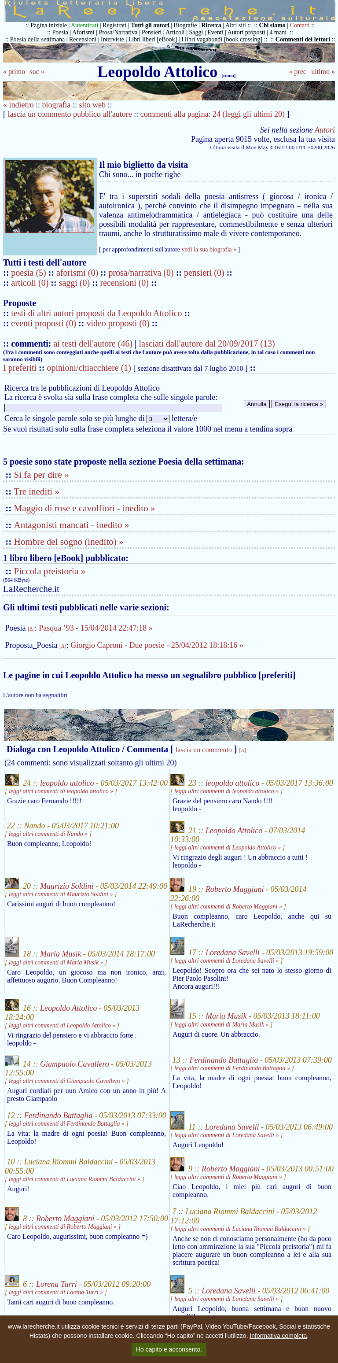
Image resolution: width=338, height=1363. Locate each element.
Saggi (196, 32)
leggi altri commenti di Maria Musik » (56, 962)
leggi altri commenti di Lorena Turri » (56, 1292)
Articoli (175, 32)
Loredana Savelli (233, 952)
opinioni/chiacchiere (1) (89, 368)
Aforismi (83, 32)
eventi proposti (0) (43, 323)
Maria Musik (60, 954)
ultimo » (323, 71)
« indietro (18, 104)
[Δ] (31, 629)
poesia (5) (29, 272)
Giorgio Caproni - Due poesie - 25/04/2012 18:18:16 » (156, 645)
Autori (325, 130)
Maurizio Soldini (67, 886)
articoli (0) (31, 283)
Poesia (60, 32)
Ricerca (211, 25)
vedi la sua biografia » (209, 249)
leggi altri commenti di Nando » (48, 834)
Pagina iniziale (48, 25)
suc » (36, 71)
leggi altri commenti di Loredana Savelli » (226, 960)
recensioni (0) (124, 283)
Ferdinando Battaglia (224, 1060)
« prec (297, 71)
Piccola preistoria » (49, 571)
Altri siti (235, 25)
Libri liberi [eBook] (153, 39)
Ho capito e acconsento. (169, 1349)
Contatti (300, 25)
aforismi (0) (78, 272)
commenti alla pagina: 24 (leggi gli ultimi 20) (212, 114)
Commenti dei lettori (303, 39)
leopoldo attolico (67, 783)
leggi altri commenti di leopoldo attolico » (61, 791)
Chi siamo (272, 25)
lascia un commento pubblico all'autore (70, 114)
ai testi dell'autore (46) (92, 343)
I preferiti (20, 368)
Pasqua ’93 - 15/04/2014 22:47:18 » (96, 628)
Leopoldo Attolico (234, 830)
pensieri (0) (205, 272)
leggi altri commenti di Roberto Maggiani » (228, 906)
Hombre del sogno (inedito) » (69, 541)
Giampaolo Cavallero (74, 1063)
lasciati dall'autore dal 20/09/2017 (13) (207, 343)
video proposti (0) (117, 323)
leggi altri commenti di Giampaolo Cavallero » (67, 1081)
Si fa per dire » (41, 474)
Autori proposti (246, 32)
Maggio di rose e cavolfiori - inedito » (84, 508)
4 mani (278, 32)
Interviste (112, 39)
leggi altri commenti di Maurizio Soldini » (61, 894)
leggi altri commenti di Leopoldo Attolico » (227, 847)
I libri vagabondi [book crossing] (221, 39)
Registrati (114, 25)
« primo (14, 71)
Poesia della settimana (37, 39)
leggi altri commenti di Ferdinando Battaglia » (232, 1068)
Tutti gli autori (150, 25)
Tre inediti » (36, 491)
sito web (92, 104)
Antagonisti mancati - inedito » (71, 525)
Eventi (215, 32)
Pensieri (152, 32)
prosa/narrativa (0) (142, 272)
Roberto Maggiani (235, 889)
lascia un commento (204, 750)
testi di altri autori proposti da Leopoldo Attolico (96, 313)
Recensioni (82, 39)
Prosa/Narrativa (118, 32)
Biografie (185, 25)
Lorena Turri (56, 1284)
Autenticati (84, 25)
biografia (56, 104)
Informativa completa (278, 1335)
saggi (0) (75, 283)
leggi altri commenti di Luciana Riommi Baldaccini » (74, 1179)
